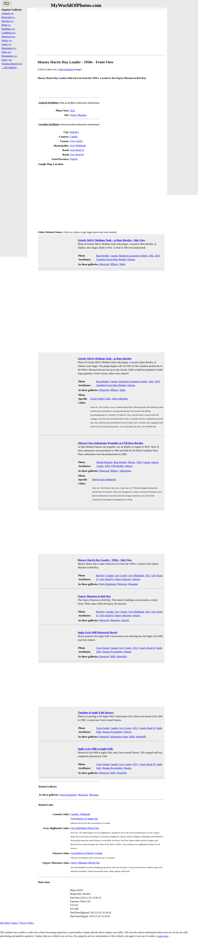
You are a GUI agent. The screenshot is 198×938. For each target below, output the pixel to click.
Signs (7, 59)
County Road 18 (147, 648)
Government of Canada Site (84, 818)
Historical (104, 264)
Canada (73, 136)
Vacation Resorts (12, 63)
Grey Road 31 (77, 150)
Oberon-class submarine (104, 479)
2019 (157, 255)
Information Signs (119, 736)
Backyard (8, 17)
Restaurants (9, 56)
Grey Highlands (78, 145)
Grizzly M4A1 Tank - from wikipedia (109, 398)
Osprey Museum (78, 115)
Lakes (6, 44)
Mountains (9, 48)
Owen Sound (102, 648)
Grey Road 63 (77, 154)
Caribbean (9, 32)
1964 (138, 462)
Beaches (8, 21)
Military (114, 264)
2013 (72, 110)
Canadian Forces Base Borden (111, 259)
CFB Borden (117, 466)
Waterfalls (122, 656)
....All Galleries (9, 67)
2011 (135, 648)
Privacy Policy (26, 923)
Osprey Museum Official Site (85, 862)
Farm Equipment (107, 584)
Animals (8, 13)
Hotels (7, 40)
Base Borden (102, 255)
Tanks (122, 264)
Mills (113, 656)
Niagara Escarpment (112, 651)
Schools (125, 620)
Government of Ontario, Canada (86, 853)
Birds (6, 25)
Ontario (74, 159)
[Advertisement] (101, 32)
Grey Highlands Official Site (85, 828)
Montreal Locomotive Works (133, 255)
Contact (14, 923)
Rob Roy (74, 132)
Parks (6, 52)
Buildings (8, 29)
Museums (133, 584)
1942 (151, 255)
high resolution (66, 69)
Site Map (4, 923)
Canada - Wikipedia (80, 814)
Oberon (131, 462)
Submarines (125, 470)
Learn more (162, 936)
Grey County (76, 141)
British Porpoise (105, 462)
